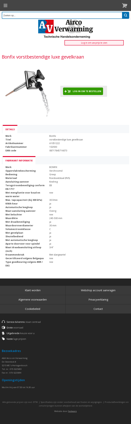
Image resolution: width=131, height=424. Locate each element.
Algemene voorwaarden (32, 299)
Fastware (72, 411)
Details (10, 129)
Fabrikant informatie (19, 160)
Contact (98, 309)
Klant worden (33, 290)
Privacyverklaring (98, 299)
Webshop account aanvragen (98, 290)
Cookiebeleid (32, 309)
